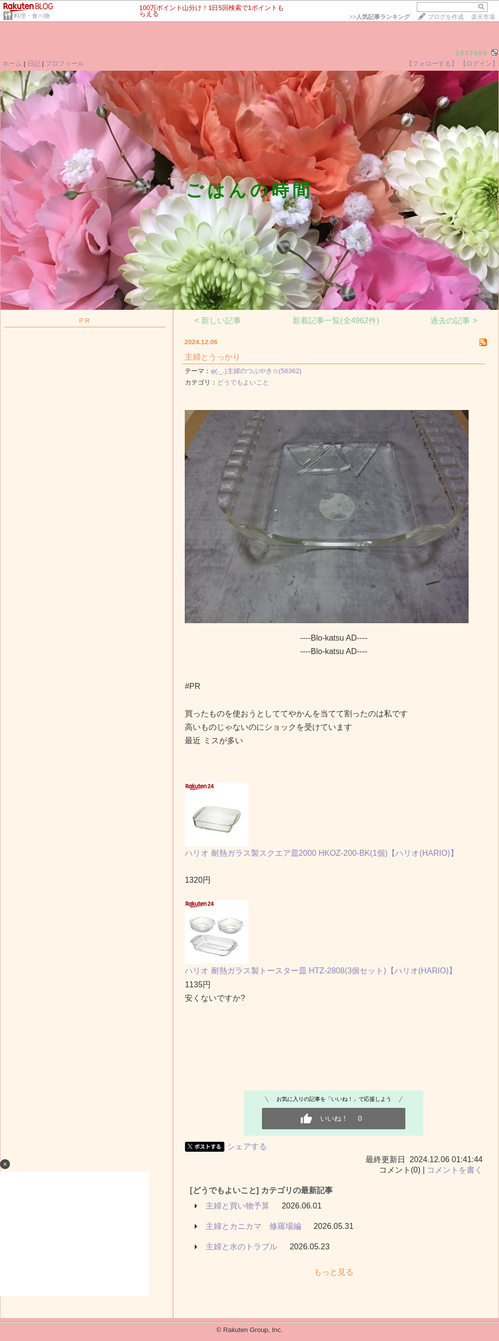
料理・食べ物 (32, 15)
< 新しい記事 (218, 320)
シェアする (247, 1146)
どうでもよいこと (243, 382)
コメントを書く (455, 1170)
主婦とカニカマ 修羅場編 (253, 1226)
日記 (33, 63)
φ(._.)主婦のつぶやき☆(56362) (256, 371)
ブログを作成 (446, 16)
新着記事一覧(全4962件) (335, 320)
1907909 (472, 53)
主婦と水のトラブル (241, 1246)
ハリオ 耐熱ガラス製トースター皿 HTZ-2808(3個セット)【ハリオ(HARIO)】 (321, 970)
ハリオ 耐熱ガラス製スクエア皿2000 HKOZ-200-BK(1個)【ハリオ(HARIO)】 (321, 853)
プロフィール (64, 63)
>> (379, 16)
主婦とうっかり (213, 357)
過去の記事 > (453, 320)
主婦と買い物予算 (237, 1206)
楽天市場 (483, 16)
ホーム (12, 63)
